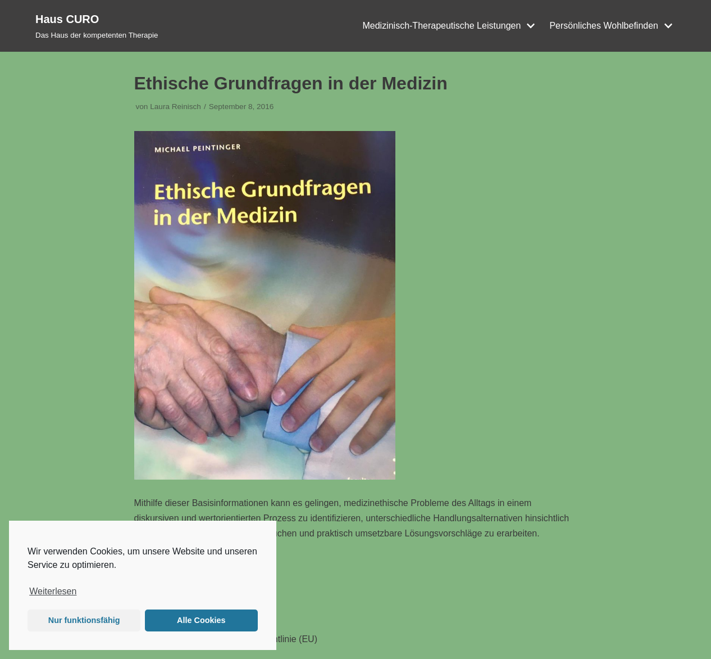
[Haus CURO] (96, 26)
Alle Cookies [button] (201, 620)
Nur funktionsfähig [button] (84, 620)
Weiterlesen (52, 591)
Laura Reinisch (175, 106)
